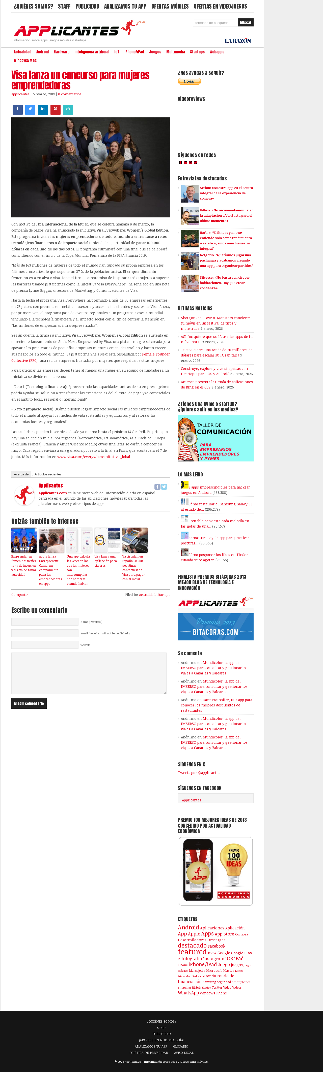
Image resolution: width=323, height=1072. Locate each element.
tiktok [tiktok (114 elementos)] (196, 987)
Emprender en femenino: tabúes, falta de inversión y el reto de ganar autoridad (24, 565)
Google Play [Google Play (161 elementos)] (241, 952)
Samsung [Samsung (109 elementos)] (209, 982)
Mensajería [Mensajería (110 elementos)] (197, 970)
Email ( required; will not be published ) (105, 633)
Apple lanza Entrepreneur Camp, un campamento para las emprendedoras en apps (50, 570)
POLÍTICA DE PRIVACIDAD (148, 1052)
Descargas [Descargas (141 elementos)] (216, 939)
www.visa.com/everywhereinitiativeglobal (93, 456)
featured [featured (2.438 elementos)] (192, 951)
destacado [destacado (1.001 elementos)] (192, 945)
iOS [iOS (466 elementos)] (229, 958)
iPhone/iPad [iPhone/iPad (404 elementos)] (203, 964)
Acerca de (21, 474)
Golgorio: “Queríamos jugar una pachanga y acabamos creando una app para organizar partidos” (226, 260)
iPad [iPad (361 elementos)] (239, 958)
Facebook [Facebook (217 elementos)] (216, 946)
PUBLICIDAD (87, 6)
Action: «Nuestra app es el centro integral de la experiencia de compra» (226, 193)
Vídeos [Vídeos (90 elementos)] (236, 987)
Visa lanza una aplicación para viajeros (106, 560)
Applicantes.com (53, 493)
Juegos (155, 52)
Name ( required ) (91, 622)
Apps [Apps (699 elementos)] (207, 933)
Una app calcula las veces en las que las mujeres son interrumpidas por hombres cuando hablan (78, 570)
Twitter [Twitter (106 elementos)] (217, 987)
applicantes (20, 94)
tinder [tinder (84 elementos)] (206, 987)
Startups (197, 52)
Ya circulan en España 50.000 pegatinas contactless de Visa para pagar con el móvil (133, 567)
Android (42, 52)
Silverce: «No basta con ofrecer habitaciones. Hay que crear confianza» (225, 282)
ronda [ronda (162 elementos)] (211, 975)
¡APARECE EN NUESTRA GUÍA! (161, 1040)
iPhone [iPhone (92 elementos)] (182, 965)
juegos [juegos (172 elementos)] (237, 964)
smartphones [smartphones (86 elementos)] (241, 982)
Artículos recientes (48, 474)
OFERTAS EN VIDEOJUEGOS (220, 6)
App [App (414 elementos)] (182, 933)
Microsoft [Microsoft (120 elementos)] (214, 970)
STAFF (64, 6)
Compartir (19, 594)
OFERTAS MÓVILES (170, 6)
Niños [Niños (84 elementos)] (239, 970)
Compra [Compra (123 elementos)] (241, 934)
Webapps (217, 52)
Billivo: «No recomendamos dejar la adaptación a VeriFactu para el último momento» (226, 215)
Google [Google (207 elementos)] (224, 953)
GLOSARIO (180, 1046)
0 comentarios (70, 94)
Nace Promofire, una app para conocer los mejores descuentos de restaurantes (216, 705)
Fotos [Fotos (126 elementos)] (212, 953)
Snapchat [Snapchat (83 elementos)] (184, 987)
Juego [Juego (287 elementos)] (224, 964)
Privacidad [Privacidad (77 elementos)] (185, 976)
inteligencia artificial (91, 52)
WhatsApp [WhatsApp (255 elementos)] (188, 993)
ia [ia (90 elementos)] (179, 959)
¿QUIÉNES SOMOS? (33, 6)
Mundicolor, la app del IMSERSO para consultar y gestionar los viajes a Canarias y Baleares (214, 667)
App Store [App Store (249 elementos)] (224, 934)
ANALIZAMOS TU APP (125, 6)
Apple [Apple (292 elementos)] (194, 934)
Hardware (61, 52)
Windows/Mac (25, 60)
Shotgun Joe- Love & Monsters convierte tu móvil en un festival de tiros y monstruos (215, 323)
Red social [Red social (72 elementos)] (199, 976)
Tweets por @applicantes (199, 772)
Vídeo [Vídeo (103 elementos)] (227, 987)
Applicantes (191, 800)
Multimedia (175, 52)
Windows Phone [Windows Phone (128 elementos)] (213, 993)
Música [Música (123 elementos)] (228, 970)
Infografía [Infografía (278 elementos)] (191, 958)
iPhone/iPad (134, 52)
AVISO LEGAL (184, 1052)
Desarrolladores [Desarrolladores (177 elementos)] (192, 939)
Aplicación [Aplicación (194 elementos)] (235, 928)
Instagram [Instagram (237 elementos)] (213, 958)
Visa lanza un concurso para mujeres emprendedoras (80, 80)
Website (85, 645)
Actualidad (22, 52)
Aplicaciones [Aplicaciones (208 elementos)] (212, 928)
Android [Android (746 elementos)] (188, 927)
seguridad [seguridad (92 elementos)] (224, 982)
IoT (116, 52)
